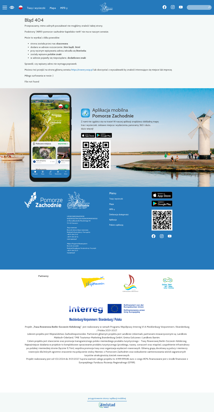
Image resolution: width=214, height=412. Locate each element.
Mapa (53, 8)
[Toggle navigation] (4, 7)
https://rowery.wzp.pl (82, 69)
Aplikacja (113, 220)
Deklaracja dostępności (119, 214)
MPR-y (64, 8)
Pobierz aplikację (116, 225)
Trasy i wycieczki (36, 8)
